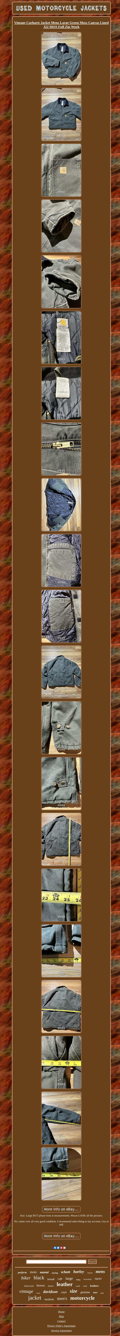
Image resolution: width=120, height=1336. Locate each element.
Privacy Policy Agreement (61, 1325)
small (78, 1286)
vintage (26, 1291)
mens (100, 1271)
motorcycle (82, 1298)
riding (78, 1280)
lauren (50, 1286)
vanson (90, 1273)
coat (85, 1286)
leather (65, 1284)
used (101, 1293)
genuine (85, 1292)
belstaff (50, 1279)
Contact (61, 1321)
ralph (64, 1292)
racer (98, 1278)
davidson (50, 1292)
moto (33, 1272)
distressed (28, 1286)
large (69, 1278)
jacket (34, 1298)
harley (78, 1271)
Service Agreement (61, 1330)
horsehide (88, 1279)
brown (41, 1285)
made (38, 1293)
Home (61, 1311)
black (39, 1277)
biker (26, 1277)
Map (61, 1316)
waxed (44, 1272)
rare (95, 1292)
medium (49, 1299)
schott (65, 1272)
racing (55, 1273)
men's (62, 1298)
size (73, 1291)
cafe (60, 1278)
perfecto (22, 1272)
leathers (94, 1285)
